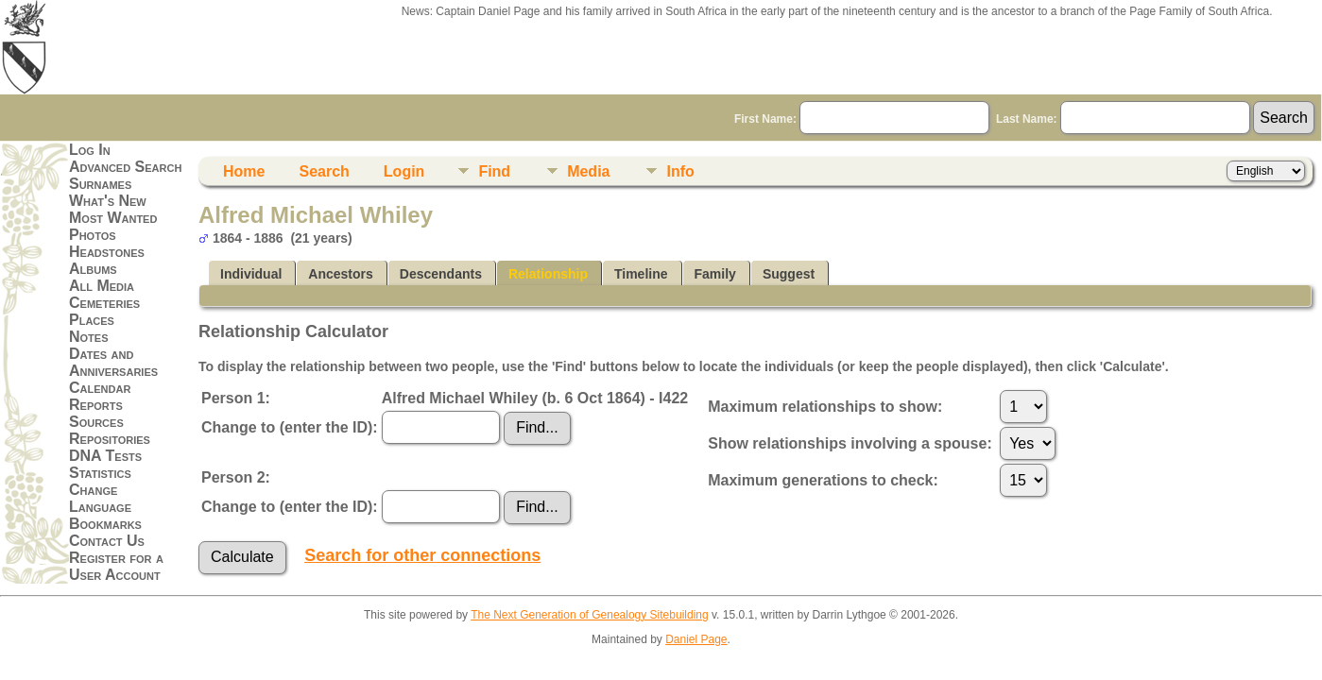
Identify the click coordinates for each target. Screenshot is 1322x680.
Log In (90, 150)
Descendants (441, 273)
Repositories (109, 439)
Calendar (99, 388)
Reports (96, 405)
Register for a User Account (116, 566)
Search (324, 171)
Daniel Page (696, 639)
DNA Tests (105, 456)
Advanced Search (125, 167)
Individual (251, 273)
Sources (96, 422)
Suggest (789, 273)
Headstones (107, 252)
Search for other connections (422, 555)
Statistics (100, 473)
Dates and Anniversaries (113, 362)
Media (588, 171)
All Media (101, 286)
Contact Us (107, 541)
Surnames (100, 184)
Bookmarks (105, 524)
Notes (89, 337)
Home (244, 171)
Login (404, 171)
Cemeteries (104, 303)
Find (494, 171)
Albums (93, 269)
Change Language (100, 498)
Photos (92, 235)
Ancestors (340, 273)
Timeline (641, 273)
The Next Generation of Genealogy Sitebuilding (590, 614)
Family (715, 273)
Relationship (548, 273)
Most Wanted (113, 218)
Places (91, 320)
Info (680, 171)
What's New (107, 201)
